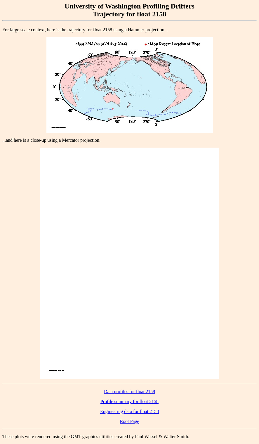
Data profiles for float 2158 (129, 391)
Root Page (129, 421)
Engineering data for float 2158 (129, 411)
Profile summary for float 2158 (129, 401)
